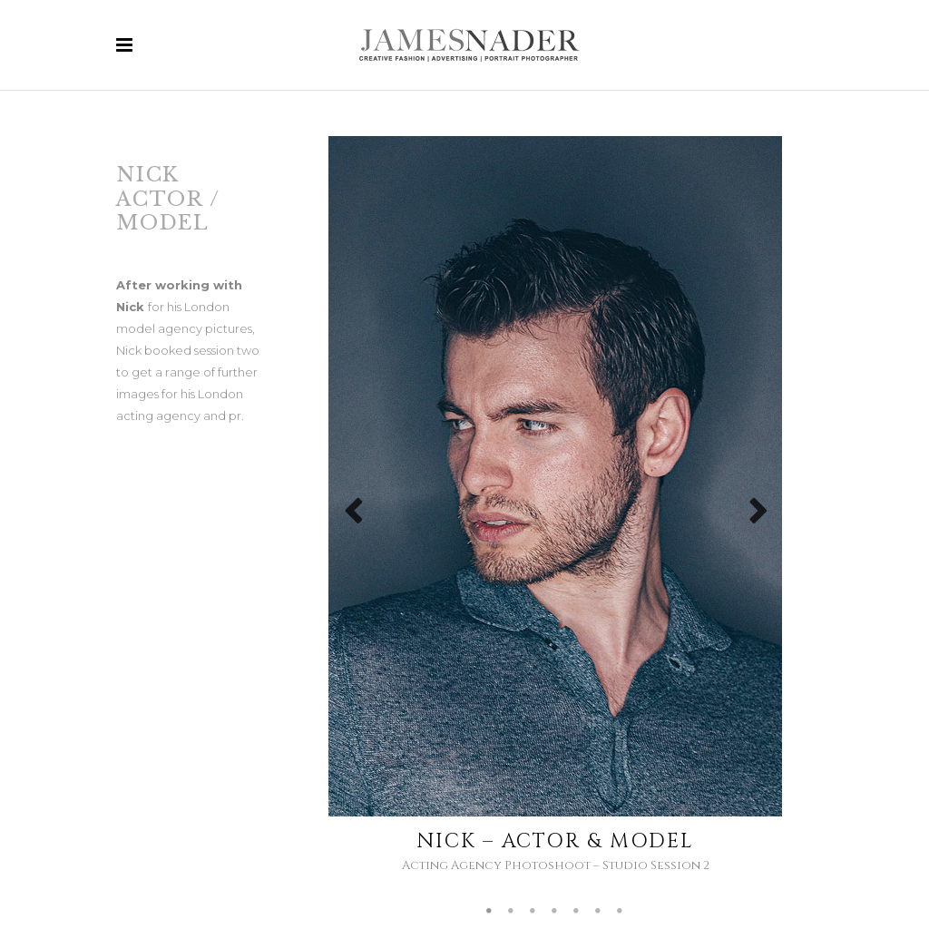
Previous (343, 517)
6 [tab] (599, 912)
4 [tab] (555, 912)
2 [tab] (512, 912)
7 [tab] (620, 912)
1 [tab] (490, 912)
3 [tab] (533, 912)
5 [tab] (577, 912)
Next (758, 517)
